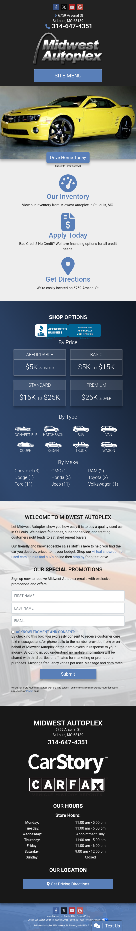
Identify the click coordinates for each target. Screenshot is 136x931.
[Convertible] (26, 432)
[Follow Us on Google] (80, 7)
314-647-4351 (72, 26)
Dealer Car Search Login (40, 920)
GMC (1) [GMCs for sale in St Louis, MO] (59, 470)
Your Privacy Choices (94, 920)
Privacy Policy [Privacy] (83, 916)
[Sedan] (53, 447)
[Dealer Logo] (68, 49)
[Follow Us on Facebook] (56, 7)
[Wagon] (109, 447)
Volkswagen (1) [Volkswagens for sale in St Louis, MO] (103, 484)
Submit (68, 674)
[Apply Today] (68, 234)
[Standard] (40, 393)
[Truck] (81, 447)
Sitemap (74, 920)
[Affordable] (40, 362)
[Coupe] (25, 447)
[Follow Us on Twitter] (64, 7)
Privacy (29, 691)
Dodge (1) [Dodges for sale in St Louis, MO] (24, 477)
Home (49, 916)
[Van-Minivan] (109, 432)
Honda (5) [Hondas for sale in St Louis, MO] (61, 477)
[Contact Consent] (12, 632)
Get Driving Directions (68, 884)
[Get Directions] (67, 275)
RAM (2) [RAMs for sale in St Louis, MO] (96, 470)
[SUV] (81, 432)
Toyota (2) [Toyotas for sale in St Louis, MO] (98, 477)
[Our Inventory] (68, 193)
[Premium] (96, 393)
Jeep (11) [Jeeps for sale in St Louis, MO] (60, 484)
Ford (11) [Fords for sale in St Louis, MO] (23, 484)
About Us (57, 916)
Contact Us (69, 916)
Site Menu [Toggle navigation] (68, 76)
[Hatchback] (53, 432)
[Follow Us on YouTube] (72, 7)
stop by (78, 557)
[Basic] (96, 362)
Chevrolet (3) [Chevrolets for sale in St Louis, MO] (27, 470)
